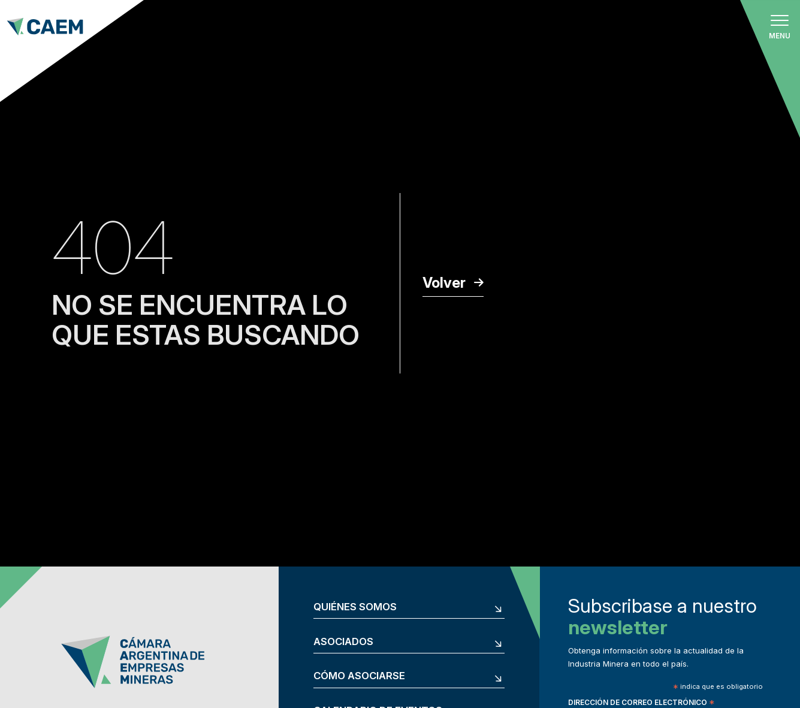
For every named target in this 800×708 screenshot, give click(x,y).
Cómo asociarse (359, 676)
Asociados (343, 641)
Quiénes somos (355, 607)
